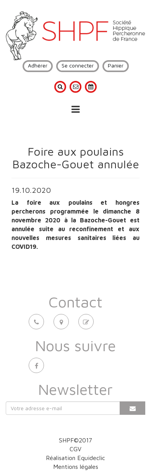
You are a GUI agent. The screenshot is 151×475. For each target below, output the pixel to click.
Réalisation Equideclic (75, 457)
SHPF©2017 (75, 440)
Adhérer (37, 65)
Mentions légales (75, 466)
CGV (75, 448)
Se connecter (78, 65)
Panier (115, 65)
